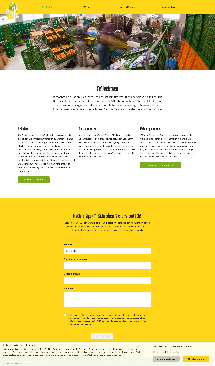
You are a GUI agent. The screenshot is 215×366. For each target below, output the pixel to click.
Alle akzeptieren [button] (196, 358)
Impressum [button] (19, 363)
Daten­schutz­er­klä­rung (123, 320)
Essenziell (161, 352)
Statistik (174, 352)
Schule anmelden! (34, 179)
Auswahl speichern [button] (166, 358)
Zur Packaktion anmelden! (161, 165)
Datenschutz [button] (8, 363)
